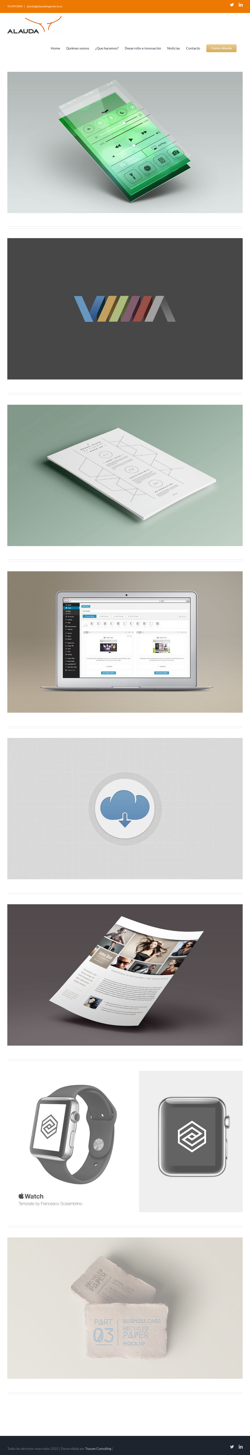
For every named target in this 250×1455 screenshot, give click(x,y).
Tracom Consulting (98, 1449)
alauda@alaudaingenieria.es (44, 6)
